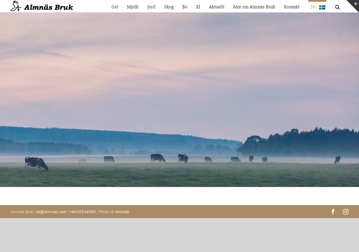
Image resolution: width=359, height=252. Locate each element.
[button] (337, 6)
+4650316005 (82, 211)
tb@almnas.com (51, 211)
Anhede (122, 211)
